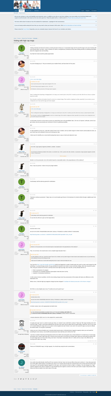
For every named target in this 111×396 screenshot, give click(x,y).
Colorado (27, 372)
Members (36, 10)
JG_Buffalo (21, 367)
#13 (95, 292)
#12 (95, 241)
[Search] (94, 10)
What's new (28, 10)
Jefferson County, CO (25, 89)
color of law (21, 151)
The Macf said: (34, 213)
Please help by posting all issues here (77, 17)
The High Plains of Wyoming (23, 334)
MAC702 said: (34, 254)
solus (21, 111)
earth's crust (26, 356)
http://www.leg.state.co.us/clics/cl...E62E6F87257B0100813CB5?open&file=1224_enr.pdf (51, 234)
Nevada (27, 73)
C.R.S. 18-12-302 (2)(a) (35, 79)
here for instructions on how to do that (72, 25)
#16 (95, 359)
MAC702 (21, 68)
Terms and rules (78, 392)
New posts (16, 12)
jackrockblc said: (34, 106)
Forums (22, 10)
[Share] (94, 45)
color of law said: (34, 244)
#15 (95, 343)
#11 (95, 226)
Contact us (72, 392)
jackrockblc (21, 84)
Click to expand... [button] (63, 156)
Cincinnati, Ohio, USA (24, 156)
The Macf (17, 42)
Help (90, 392)
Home (16, 10)
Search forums (22, 12)
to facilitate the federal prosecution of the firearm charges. (77, 281)
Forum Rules (26, 29)
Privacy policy (85, 392)
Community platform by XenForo (55, 394)
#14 (95, 320)
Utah (28, 58)
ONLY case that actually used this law (46, 264)
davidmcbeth (21, 351)
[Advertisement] (39, 34)
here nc (27, 116)
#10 (95, 210)
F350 (21, 328)
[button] (32, 10)
